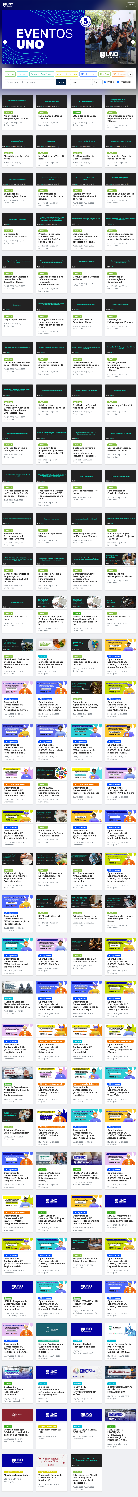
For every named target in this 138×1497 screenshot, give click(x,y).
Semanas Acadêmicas (41, 74)
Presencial (125, 81)
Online (110, 81)
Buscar (61, 82)
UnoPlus (104, 74)
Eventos (22, 74)
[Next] (129, 74)
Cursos (10, 74)
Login (131, 5)
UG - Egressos (88, 74)
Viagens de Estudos (67, 74)
